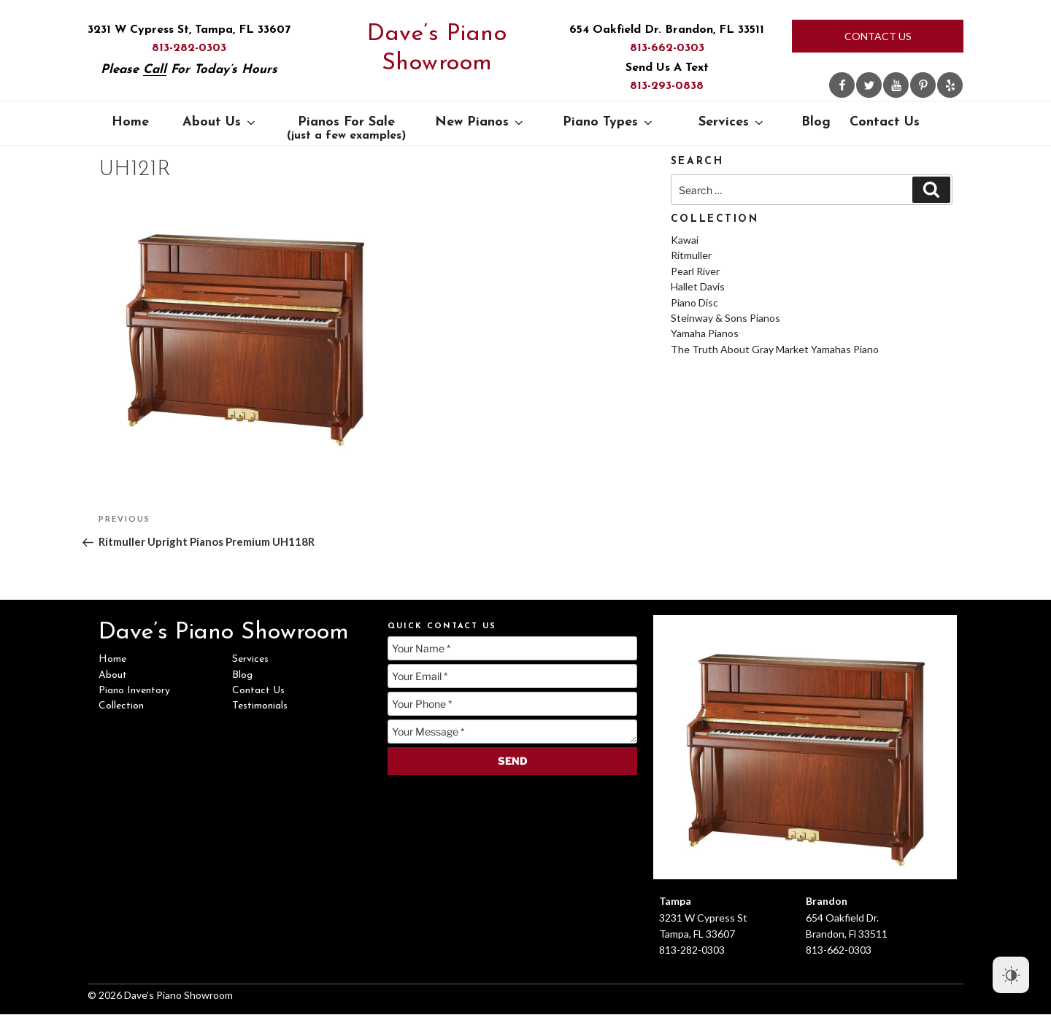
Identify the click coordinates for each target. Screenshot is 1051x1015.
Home (130, 122)
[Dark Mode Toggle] (1011, 975)
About (113, 675)
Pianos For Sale (346, 128)
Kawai (684, 240)
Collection (121, 706)
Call (154, 69)
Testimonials (260, 706)
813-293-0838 (667, 86)
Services (732, 122)
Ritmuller (691, 255)
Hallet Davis (698, 286)
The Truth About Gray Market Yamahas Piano (775, 349)
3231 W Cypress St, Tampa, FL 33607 (189, 30)
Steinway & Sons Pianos (725, 318)
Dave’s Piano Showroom (437, 49)
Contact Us (878, 36)
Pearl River (695, 271)
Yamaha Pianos (705, 333)
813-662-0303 (667, 48)
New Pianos (480, 122)
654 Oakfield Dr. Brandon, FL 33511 (666, 30)
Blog (816, 122)
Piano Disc (694, 302)
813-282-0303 (189, 48)
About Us (220, 122)
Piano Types (609, 122)
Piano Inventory (134, 690)
